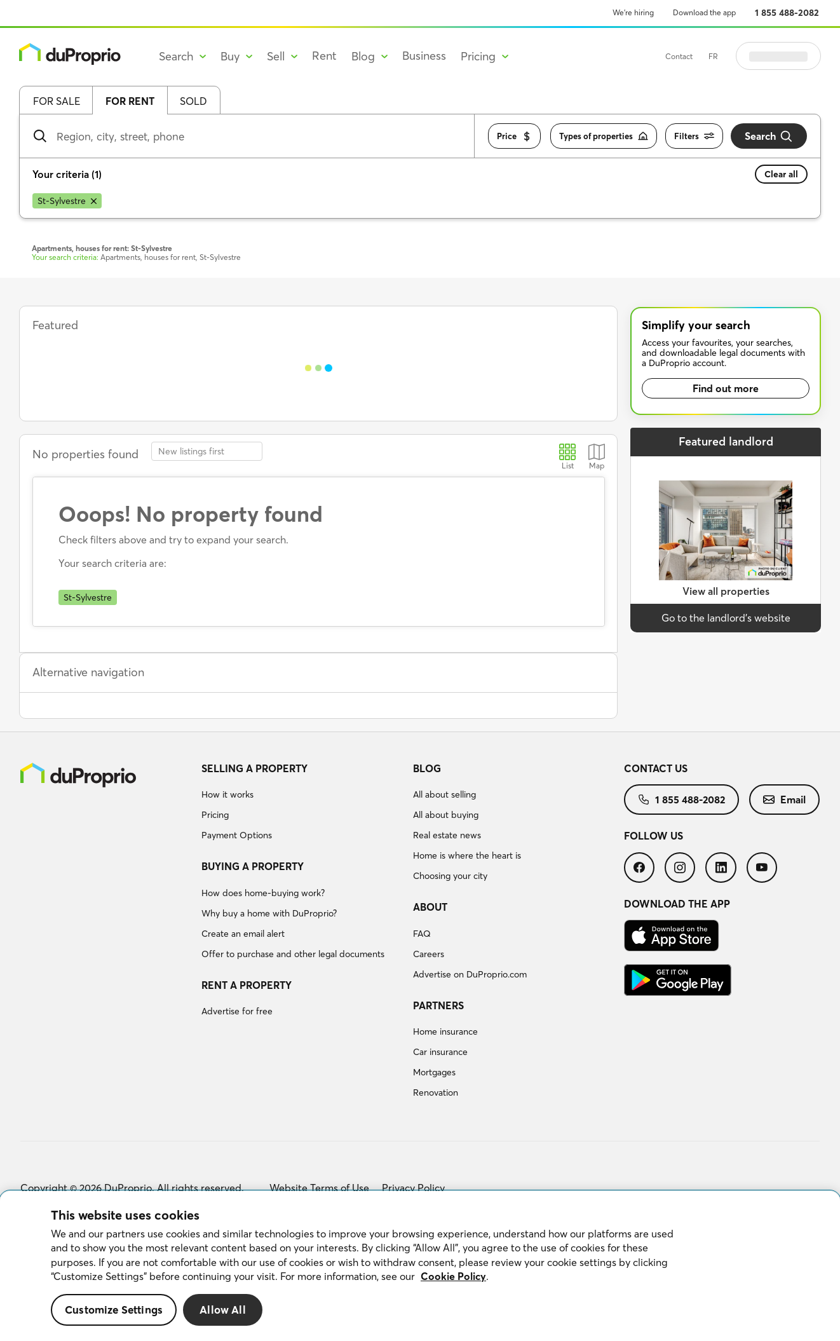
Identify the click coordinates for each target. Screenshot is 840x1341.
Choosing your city (450, 876)
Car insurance (440, 1052)
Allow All (223, 1309)
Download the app (704, 12)
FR (745, 56)
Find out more (726, 388)
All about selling (444, 794)
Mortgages (434, 1072)
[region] (420, 1266)
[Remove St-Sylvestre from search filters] (67, 200)
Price (514, 136)
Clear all (781, 174)
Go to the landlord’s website (725, 617)
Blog (427, 768)
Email (784, 799)
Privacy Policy (413, 1187)
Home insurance (445, 1031)
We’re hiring (633, 12)
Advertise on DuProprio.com (470, 974)
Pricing (215, 814)
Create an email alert (243, 933)
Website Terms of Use (319, 1187)
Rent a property (246, 985)
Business (424, 55)
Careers (428, 954)
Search (769, 136)
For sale (56, 101)
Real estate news (447, 835)
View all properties (725, 591)
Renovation (435, 1092)
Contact (710, 56)
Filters (694, 136)
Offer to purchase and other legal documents (292, 954)
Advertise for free (237, 1011)
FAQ (422, 933)
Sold (193, 101)
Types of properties (603, 136)
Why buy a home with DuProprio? (269, 913)
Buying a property (252, 866)
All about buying (445, 814)
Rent (324, 55)
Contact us (656, 768)
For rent (129, 101)
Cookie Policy (453, 1276)
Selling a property (254, 768)
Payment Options (236, 835)
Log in (794, 56)
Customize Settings (114, 1309)
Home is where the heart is (467, 855)
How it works (227, 794)
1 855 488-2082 (787, 12)
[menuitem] (302, 804)
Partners (438, 1005)
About (430, 907)
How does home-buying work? (263, 893)
